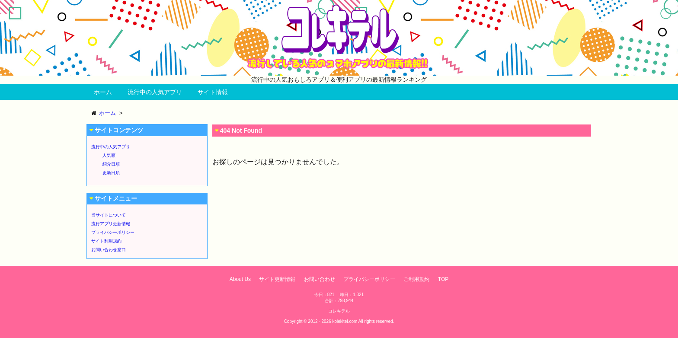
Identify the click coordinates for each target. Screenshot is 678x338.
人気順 (108, 155)
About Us (240, 279)
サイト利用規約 (106, 241)
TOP (443, 279)
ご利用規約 (416, 279)
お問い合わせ (319, 279)
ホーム (103, 92)
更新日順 (111, 172)
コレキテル (339, 311)
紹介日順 (111, 164)
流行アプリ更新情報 (110, 223)
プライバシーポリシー (112, 232)
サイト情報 (213, 92)
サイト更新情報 (277, 279)
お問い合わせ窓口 (108, 249)
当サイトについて (108, 215)
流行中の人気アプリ (155, 92)
